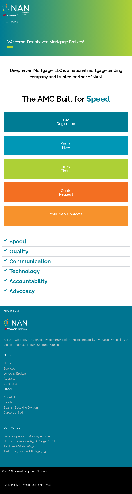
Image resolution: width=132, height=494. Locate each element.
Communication (30, 261)
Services (9, 368)
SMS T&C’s (44, 484)
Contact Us (11, 383)
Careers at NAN (14, 412)
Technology (24, 271)
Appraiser (10, 378)
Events (8, 402)
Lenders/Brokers (15, 373)
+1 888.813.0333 (36, 451)
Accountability (28, 281)
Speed (17, 241)
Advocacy (22, 291)
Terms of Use (28, 484)
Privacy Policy (10, 484)
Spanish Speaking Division (21, 407)
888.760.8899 (25, 446)
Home (8, 363)
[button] (66, 242)
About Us (10, 397)
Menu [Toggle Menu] (11, 21)
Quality (18, 251)
